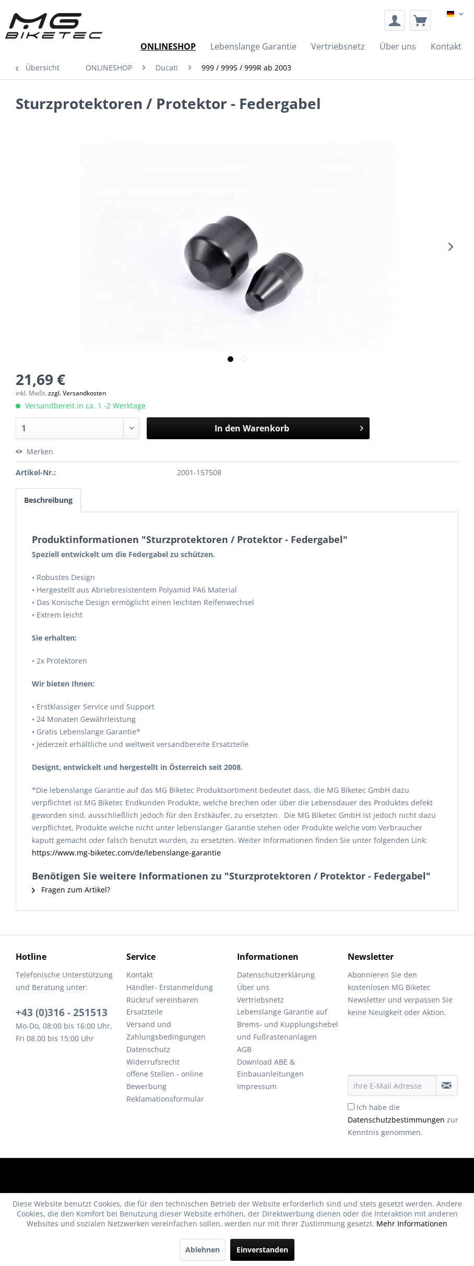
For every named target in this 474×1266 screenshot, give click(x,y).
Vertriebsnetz (260, 1000)
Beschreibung (48, 500)
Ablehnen (202, 1250)
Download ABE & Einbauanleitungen (270, 1068)
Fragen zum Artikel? (71, 890)
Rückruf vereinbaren (162, 1000)
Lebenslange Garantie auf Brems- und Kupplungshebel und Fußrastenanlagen (287, 1024)
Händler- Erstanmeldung (169, 987)
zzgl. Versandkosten (77, 393)
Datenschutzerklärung (276, 975)
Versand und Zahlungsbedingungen (166, 1030)
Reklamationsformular (165, 1099)
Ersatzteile (144, 1012)
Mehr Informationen (411, 1223)
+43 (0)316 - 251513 (62, 1012)
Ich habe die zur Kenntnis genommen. (403, 1119)
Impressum (257, 1086)
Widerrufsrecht (153, 1062)
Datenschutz (148, 1049)
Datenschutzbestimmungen (396, 1120)
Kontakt (139, 975)
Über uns (253, 987)
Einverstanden (262, 1250)
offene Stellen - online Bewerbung (164, 1080)
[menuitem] (394, 20)
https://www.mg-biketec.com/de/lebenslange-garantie (126, 853)
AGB (244, 1049)
